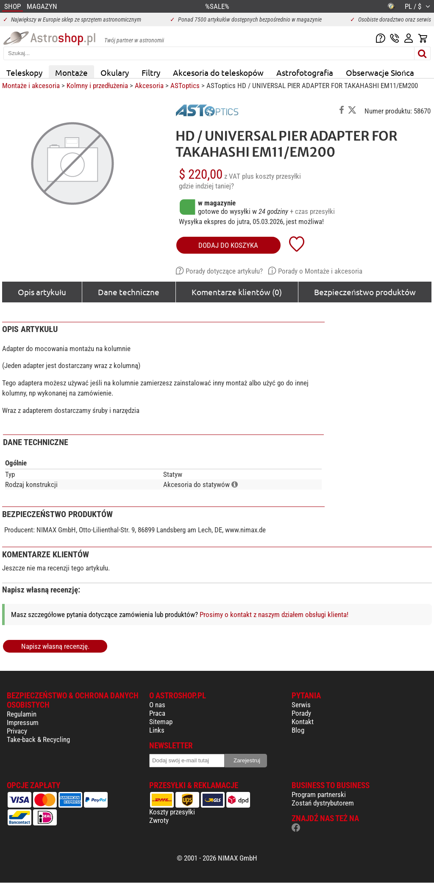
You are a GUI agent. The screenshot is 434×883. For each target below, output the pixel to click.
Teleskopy (24, 72)
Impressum (23, 722)
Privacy (17, 731)
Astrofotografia (304, 72)
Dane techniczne (128, 292)
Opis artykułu (42, 292)
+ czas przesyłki (312, 211)
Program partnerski (319, 794)
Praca (157, 713)
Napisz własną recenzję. (55, 646)
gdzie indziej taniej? (206, 186)
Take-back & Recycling (38, 739)
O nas (157, 704)
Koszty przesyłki (172, 812)
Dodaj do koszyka (228, 245)
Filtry (151, 72)
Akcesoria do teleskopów (218, 72)
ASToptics (185, 85)
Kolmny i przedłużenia (97, 85)
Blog (298, 730)
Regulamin (21, 714)
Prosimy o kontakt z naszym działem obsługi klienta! (274, 614)
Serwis (301, 704)
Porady (301, 713)
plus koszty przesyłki (271, 176)
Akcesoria (149, 85)
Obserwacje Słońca (380, 72)
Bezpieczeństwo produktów (364, 292)
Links (156, 730)
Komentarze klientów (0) (237, 292)
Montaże (71, 72)
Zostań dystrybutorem (323, 803)
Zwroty (159, 820)
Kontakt (303, 721)
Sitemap (160, 721)
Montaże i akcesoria (31, 85)
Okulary (114, 72)
